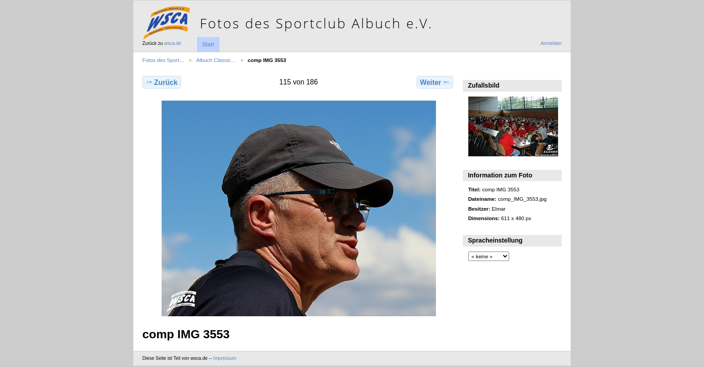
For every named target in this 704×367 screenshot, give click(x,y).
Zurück (161, 82)
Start (208, 44)
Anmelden (551, 43)
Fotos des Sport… (163, 60)
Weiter (435, 82)
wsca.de (172, 43)
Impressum (224, 358)
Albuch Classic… (216, 60)
